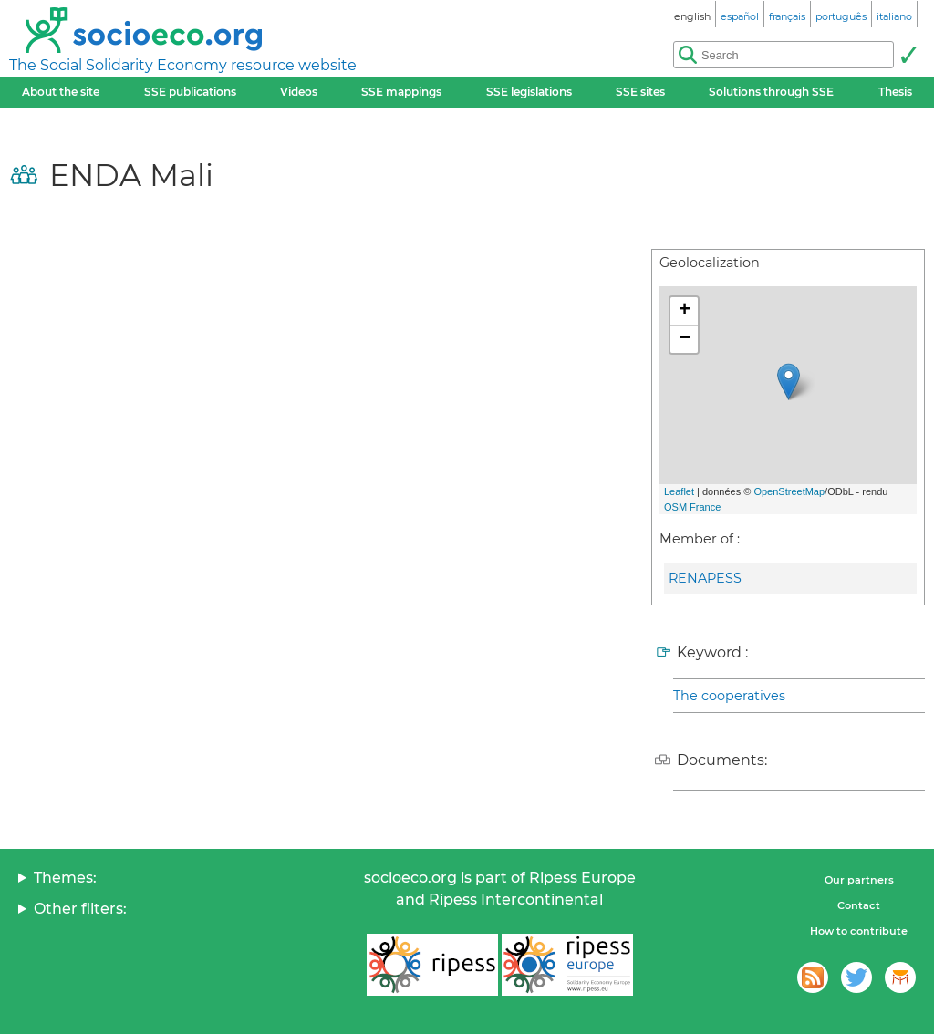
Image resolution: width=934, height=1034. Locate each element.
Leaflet (679, 491)
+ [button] (684, 311)
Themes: (65, 877)
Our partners (859, 880)
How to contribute (859, 931)
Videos (298, 91)
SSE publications (190, 91)
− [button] (684, 339)
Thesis (895, 91)
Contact (858, 905)
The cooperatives (729, 696)
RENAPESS (705, 578)
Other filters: (80, 908)
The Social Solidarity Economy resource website (183, 65)
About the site (60, 91)
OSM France (692, 506)
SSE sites (640, 91)
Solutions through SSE (771, 91)
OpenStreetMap (789, 491)
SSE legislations (529, 91)
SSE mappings (401, 91)
